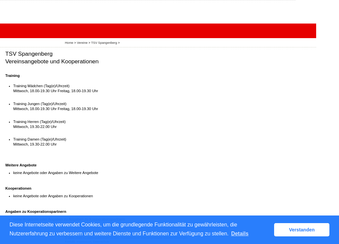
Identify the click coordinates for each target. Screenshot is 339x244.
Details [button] (239, 233)
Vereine (82, 42)
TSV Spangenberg (104, 42)
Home (69, 42)
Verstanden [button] (302, 229)
